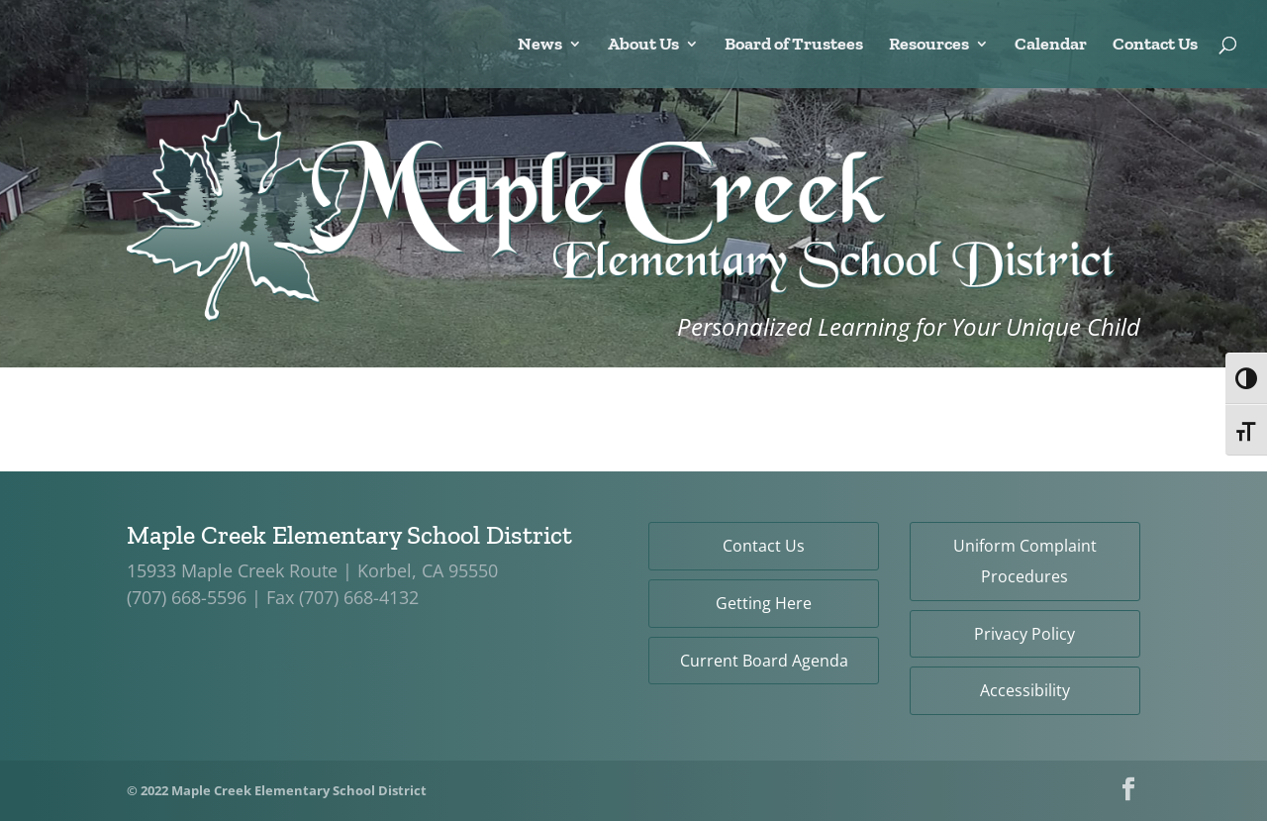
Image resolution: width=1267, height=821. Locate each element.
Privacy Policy (1024, 634)
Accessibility (1025, 690)
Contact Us (1155, 45)
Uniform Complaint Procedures (1025, 561)
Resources (929, 45)
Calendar (1051, 45)
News (540, 45)
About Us (643, 45)
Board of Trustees (794, 45)
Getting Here (764, 603)
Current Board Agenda (764, 660)
